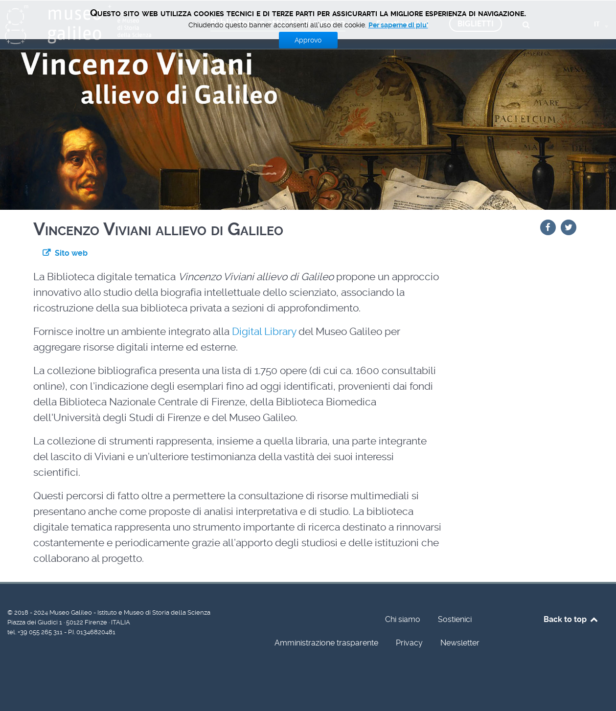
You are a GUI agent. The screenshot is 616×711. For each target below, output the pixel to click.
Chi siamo (402, 619)
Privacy (409, 642)
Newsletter (459, 642)
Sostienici (455, 619)
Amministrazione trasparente (326, 642)
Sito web (71, 253)
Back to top (571, 619)
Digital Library (265, 331)
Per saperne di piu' (398, 25)
